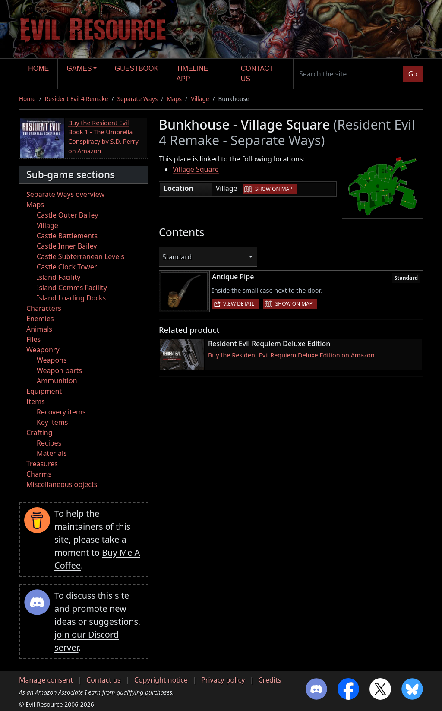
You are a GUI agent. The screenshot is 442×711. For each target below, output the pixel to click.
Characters (43, 308)
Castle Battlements (67, 235)
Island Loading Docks (71, 298)
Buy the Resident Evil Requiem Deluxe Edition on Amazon (291, 355)
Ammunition (57, 381)
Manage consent (46, 680)
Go (412, 74)
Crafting (39, 432)
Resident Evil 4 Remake (76, 99)
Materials (52, 453)
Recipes (49, 443)
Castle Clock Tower (67, 267)
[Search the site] (348, 74)
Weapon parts (59, 370)
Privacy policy (223, 680)
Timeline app (192, 73)
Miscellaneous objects (61, 484)
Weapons (52, 360)
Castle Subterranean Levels (80, 256)
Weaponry (43, 349)
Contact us (257, 73)
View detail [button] (238, 303)
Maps (174, 99)
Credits (269, 680)
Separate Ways (137, 99)
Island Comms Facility (72, 287)
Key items (52, 422)
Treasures (42, 463)
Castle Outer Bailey (67, 215)
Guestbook (136, 68)
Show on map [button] (273, 189)
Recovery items (61, 412)
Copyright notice (161, 680)
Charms (38, 474)
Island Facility (58, 277)
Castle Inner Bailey (67, 246)
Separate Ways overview (65, 194)
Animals (39, 329)
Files (33, 339)
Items (35, 401)
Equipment (44, 391)
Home (38, 68)
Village (200, 99)
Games (79, 68)
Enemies (40, 318)
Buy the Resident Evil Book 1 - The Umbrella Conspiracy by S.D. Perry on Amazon (103, 137)
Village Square (196, 169)
